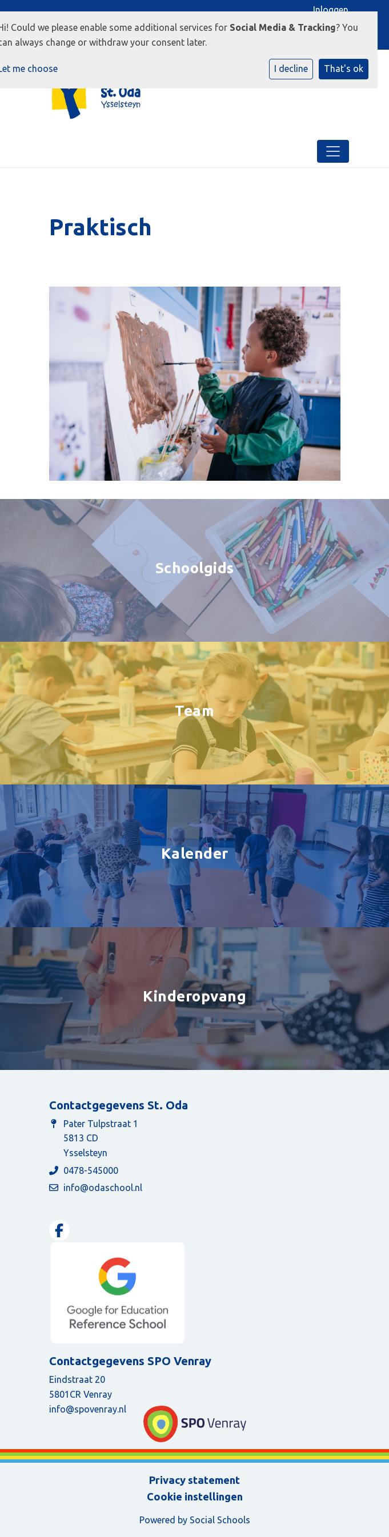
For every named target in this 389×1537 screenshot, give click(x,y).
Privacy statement (194, 1480)
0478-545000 (90, 1170)
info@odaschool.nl (102, 1187)
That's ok (343, 68)
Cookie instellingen (195, 1496)
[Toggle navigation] (333, 151)
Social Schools (220, 1520)
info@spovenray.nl (87, 1409)
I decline (291, 68)
